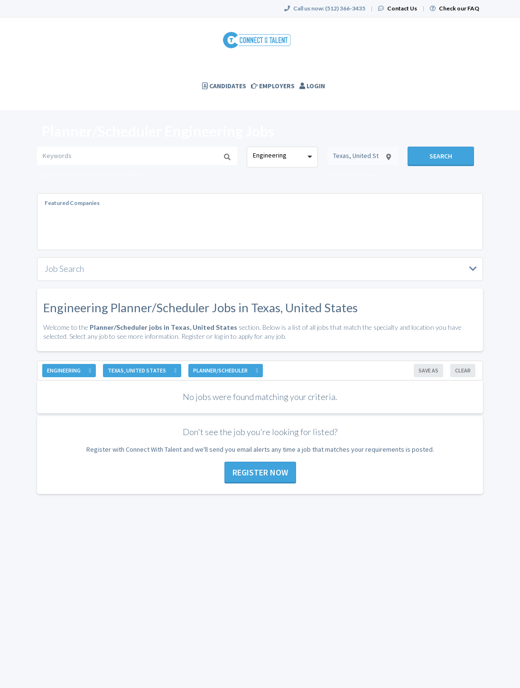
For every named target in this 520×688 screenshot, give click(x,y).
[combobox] (282, 157)
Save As (428, 370)
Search (440, 156)
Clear (463, 370)
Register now (260, 472)
